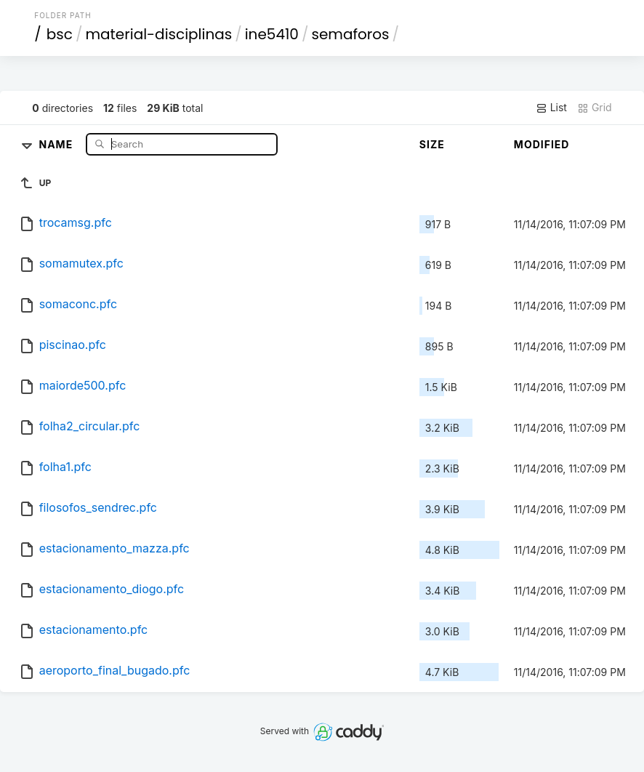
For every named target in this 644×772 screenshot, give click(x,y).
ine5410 (272, 34)
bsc (60, 34)
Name (57, 143)
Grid (594, 107)
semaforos (350, 34)
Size (432, 144)
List (551, 107)
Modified (542, 144)
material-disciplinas (158, 34)
